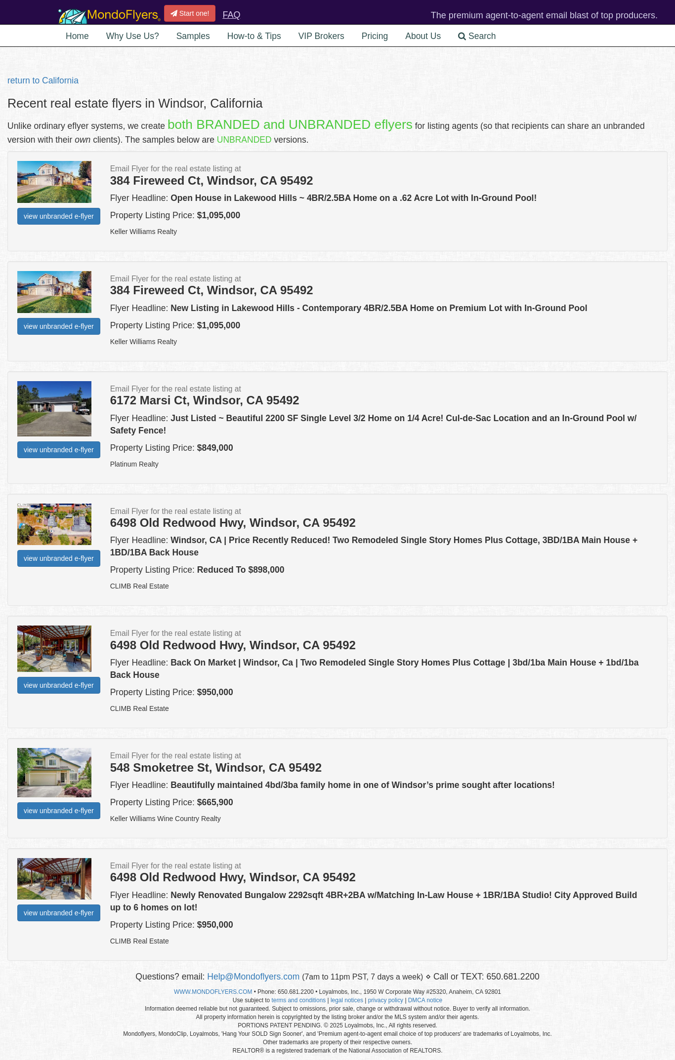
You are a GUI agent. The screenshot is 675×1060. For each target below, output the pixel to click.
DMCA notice (425, 1000)
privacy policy (385, 1000)
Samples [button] (193, 36)
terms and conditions (298, 1000)
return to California (43, 80)
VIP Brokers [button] (321, 36)
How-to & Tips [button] (254, 36)
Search (477, 36)
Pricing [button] (375, 36)
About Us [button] (423, 36)
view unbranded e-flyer (59, 216)
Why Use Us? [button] (132, 36)
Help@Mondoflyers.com (253, 976)
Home (77, 36)
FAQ (231, 15)
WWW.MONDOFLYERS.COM (213, 991)
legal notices (347, 1000)
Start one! (190, 13)
